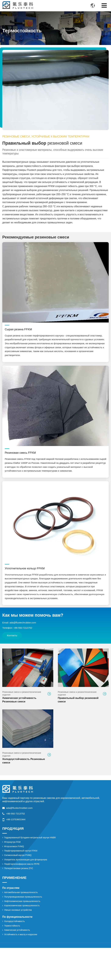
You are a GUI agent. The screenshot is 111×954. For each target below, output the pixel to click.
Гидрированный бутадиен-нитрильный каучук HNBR (30, 841)
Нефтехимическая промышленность (22, 906)
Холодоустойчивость (14, 927)
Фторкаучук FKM (12, 846)
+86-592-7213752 (15, 817)
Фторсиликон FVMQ (14, 850)
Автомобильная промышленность (21, 897)
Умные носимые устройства (18, 915)
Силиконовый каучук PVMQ (18, 859)
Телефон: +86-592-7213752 (17, 630)
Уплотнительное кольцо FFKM (25, 570)
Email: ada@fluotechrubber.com (19, 625)
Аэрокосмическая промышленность (22, 911)
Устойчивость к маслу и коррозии (21, 940)
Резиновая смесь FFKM (21, 453)
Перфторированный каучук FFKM (21, 855)
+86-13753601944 (16, 823)
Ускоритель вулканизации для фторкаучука (26, 864)
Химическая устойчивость (17, 936)
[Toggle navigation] (104, 5)
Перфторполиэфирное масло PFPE (22, 869)
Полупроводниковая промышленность (23, 902)
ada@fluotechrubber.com (19, 811)
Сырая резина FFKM (19, 329)
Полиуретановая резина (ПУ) (19, 873)
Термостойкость (12, 931)
